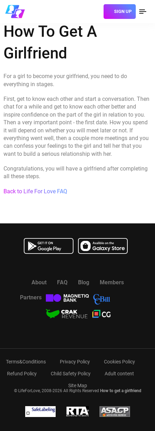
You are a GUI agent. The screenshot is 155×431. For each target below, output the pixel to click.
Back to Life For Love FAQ (35, 191)
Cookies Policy (119, 361)
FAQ (62, 282)
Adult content (119, 373)
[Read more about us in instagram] (95, 266)
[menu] (143, 11)
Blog (83, 282)
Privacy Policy (75, 361)
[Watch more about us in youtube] (77, 266)
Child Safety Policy (71, 373)
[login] (96, 11)
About (39, 282)
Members (112, 282)
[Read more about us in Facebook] (60, 266)
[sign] (120, 11)
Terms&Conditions (26, 361)
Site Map (77, 385)
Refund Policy (22, 373)
